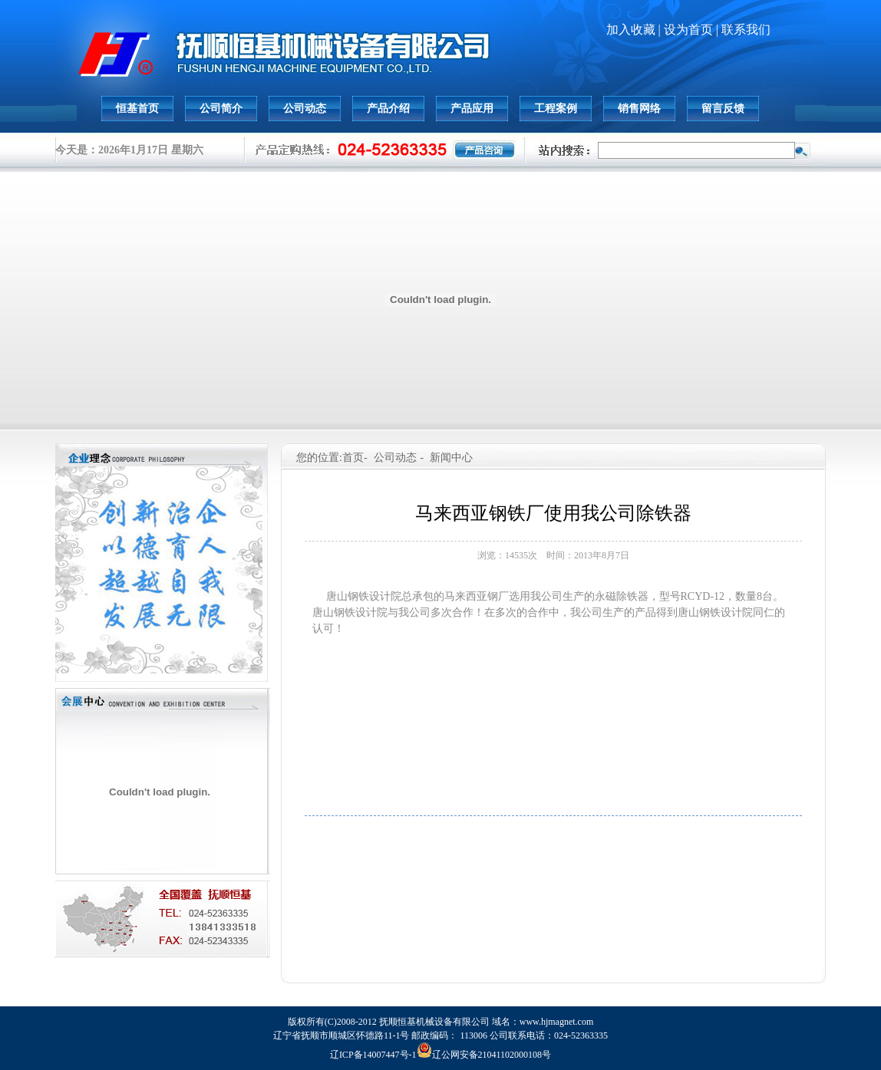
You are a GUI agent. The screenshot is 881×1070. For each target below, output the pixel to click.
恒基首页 (137, 108)
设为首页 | (692, 29)
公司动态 (304, 108)
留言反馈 (722, 108)
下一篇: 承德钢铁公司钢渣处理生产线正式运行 (638, 830)
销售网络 (639, 108)
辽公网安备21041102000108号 (484, 1054)
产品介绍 (388, 108)
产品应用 (471, 108)
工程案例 (555, 108)
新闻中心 (451, 457)
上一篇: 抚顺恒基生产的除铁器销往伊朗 (454, 830)
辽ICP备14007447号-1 (373, 1054)
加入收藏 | (635, 29)
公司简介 (221, 108)
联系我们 (745, 29)
